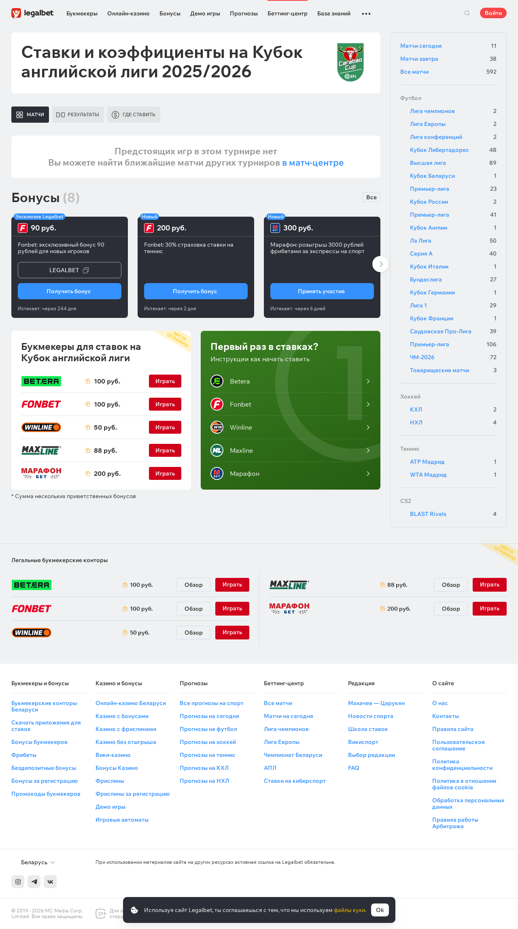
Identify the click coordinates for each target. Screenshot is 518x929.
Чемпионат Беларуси (293, 755)
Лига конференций (453, 137)
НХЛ (453, 422)
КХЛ (453, 409)
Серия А (453, 253)
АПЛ (270, 767)
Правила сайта (452, 729)
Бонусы (169, 13)
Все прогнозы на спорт (212, 703)
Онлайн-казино (128, 13)
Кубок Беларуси (453, 176)
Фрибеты (23, 755)
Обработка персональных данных (468, 803)
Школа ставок (368, 729)
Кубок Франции (453, 318)
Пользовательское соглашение (458, 745)
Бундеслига (453, 279)
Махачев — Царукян (376, 703)
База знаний (333, 13)
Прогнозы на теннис (208, 755)
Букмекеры (82, 13)
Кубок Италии (453, 266)
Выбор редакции (371, 755)
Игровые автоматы (122, 819)
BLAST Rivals (453, 514)
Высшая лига (453, 163)
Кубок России (453, 201)
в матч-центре (313, 162)
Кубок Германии (453, 292)
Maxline (231, 450)
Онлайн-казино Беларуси (131, 703)
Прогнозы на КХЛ (204, 767)
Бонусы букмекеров (39, 742)
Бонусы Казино (117, 767)
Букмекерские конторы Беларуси (44, 706)
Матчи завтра (448, 58)
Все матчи (448, 71)
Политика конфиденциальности (462, 764)
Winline (231, 427)
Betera (230, 381)
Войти (493, 13)
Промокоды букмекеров (46, 793)
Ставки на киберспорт (295, 780)
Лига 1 (453, 305)
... (366, 10)
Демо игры (205, 13)
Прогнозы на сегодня (209, 716)
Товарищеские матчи (453, 370)
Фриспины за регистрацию (133, 793)
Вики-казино (113, 755)
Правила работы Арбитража (455, 823)
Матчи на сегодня (288, 716)
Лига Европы (453, 124)
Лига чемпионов (453, 111)
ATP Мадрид (453, 461)
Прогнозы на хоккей (208, 742)
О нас (440, 703)
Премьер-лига (453, 188)
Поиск (467, 13)
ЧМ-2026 (453, 357)
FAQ (353, 767)
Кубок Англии (453, 227)
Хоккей (410, 396)
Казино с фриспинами (126, 729)
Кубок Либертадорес (453, 150)
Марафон (234, 473)
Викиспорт (363, 742)
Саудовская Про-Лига (453, 331)
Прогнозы (244, 13)
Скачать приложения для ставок (46, 726)
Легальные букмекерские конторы (59, 560)
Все (371, 197)
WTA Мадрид (453, 474)
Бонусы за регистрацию (44, 780)
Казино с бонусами (122, 716)
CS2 (405, 501)
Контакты (445, 716)
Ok (380, 910)
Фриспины (110, 780)
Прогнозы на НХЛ (204, 780)
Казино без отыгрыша (126, 742)
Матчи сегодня (448, 46)
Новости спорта (370, 716)
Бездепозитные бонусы (43, 767)
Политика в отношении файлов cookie (464, 784)
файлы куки (349, 910)
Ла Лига (453, 240)
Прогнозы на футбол (208, 729)
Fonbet (230, 404)
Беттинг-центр (287, 13)
